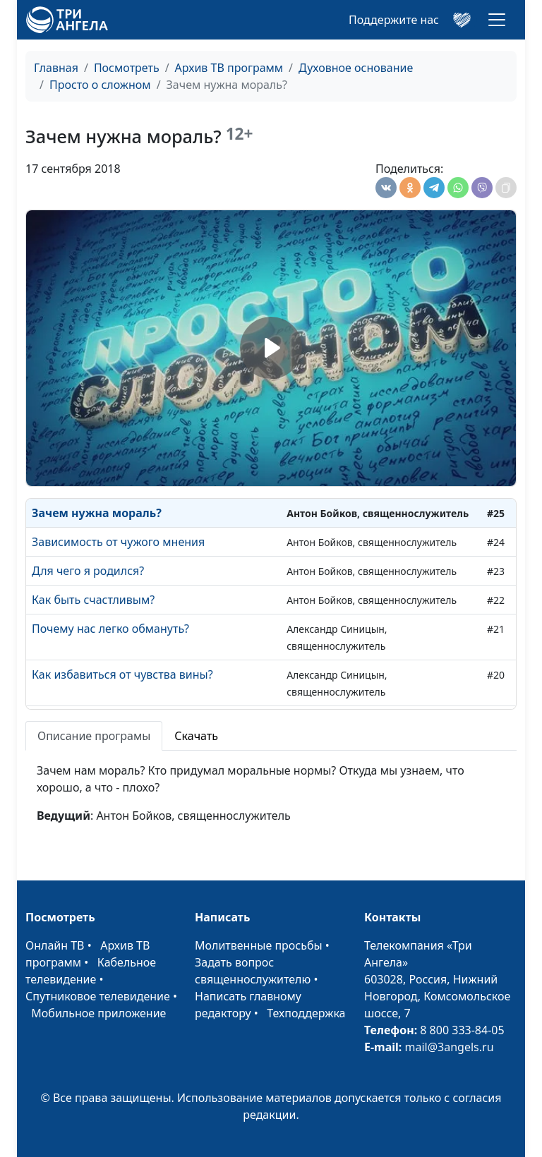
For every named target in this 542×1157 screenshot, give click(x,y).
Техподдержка (306, 1013)
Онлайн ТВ (55, 945)
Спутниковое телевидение (97, 996)
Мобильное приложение (98, 1013)
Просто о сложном (100, 84)
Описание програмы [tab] (93, 736)
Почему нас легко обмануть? (110, 628)
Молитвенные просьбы (259, 945)
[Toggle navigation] (497, 20)
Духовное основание (356, 67)
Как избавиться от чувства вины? (122, 674)
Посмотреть (126, 67)
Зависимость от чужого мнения (118, 542)
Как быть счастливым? (93, 599)
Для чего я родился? (88, 570)
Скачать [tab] (196, 736)
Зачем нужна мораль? (97, 513)
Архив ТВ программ (229, 67)
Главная (56, 67)
